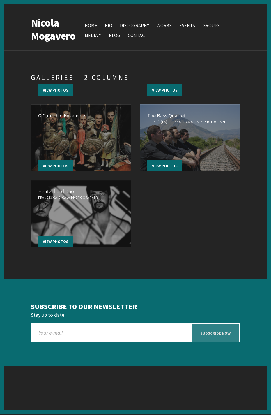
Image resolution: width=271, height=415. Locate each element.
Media (91, 35)
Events (187, 26)
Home (91, 26)
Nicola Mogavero (53, 30)
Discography (134, 26)
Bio (108, 26)
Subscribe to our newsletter (84, 307)
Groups (211, 26)
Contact (138, 35)
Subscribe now (215, 333)
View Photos (55, 90)
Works (164, 26)
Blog (114, 35)
